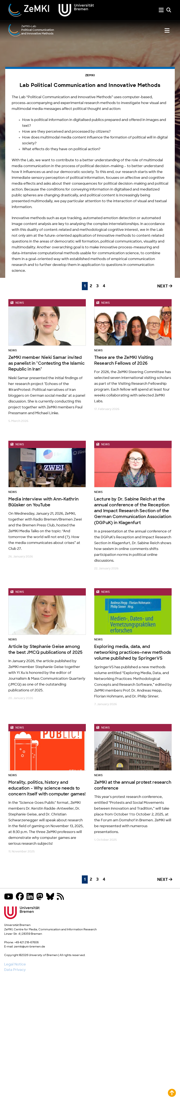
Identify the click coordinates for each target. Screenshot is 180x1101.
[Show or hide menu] (161, 10)
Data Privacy (15, 969)
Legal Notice (15, 964)
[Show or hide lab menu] (167, 30)
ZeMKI (90, 75)
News (12, 350)
